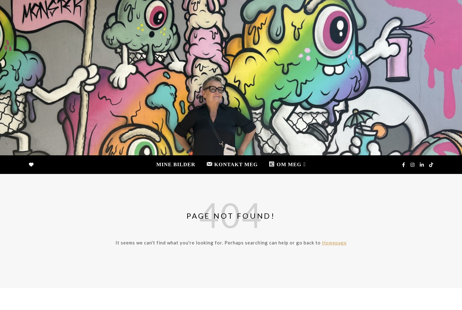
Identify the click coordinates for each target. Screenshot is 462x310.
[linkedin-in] (422, 164)
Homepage (334, 242)
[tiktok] (431, 164)
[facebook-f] (404, 164)
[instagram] (412, 164)
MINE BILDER (175, 164)
